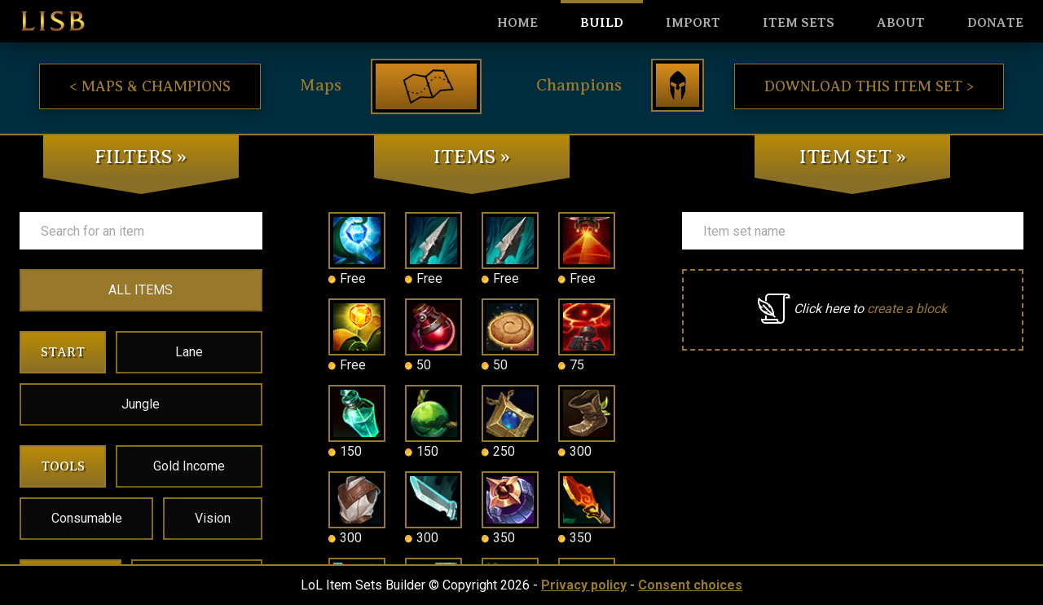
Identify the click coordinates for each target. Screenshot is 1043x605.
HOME (517, 22)
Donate (995, 22)
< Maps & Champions (150, 86)
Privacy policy (584, 585)
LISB (53, 21)
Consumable (86, 518)
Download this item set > (869, 86)
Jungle (140, 404)
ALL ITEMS (140, 290)
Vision (213, 518)
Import (693, 22)
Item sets (798, 22)
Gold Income (189, 466)
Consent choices (690, 585)
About (901, 22)
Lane (189, 352)
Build (601, 22)
